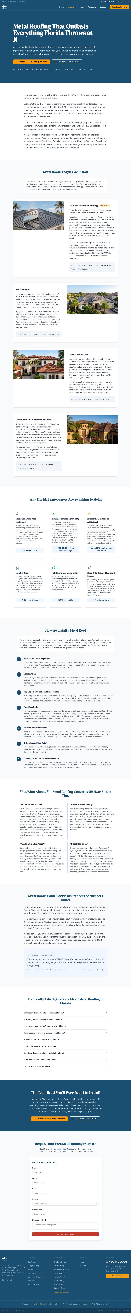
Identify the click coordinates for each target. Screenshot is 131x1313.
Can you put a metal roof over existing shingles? (65, 1026)
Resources (92, 7)
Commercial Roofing (35, 1277)
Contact (103, 7)
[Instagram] (11, 1280)
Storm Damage (33, 1284)
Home (61, 7)
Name (34, 1168)
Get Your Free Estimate (65, 1234)
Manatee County (60, 1277)
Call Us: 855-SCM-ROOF (67, 61)
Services (72, 7)
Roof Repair (32, 1281)
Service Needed (37, 1210)
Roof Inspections (34, 1262)
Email (34, 1189)
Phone (34, 1178)
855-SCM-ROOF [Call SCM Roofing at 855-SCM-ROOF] (108, 2)
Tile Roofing (32, 1273)
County (35, 1199)
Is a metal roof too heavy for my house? (65, 1039)
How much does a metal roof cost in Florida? (65, 1012)
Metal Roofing (33, 1269)
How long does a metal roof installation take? (65, 1052)
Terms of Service (114, 1310)
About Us (83, 1262)
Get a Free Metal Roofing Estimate (31, 61)
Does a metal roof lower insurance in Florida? (65, 1032)
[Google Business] (7, 1280)
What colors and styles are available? (65, 1046)
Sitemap (126, 1310)
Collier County (59, 1266)
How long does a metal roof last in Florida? (65, 1019)
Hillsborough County (61, 1269)
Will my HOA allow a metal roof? (65, 1066)
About (82, 7)
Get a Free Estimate (119, 7)
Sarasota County (60, 1288)
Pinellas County (59, 1284)
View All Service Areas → (61, 1292)
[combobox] (65, 1204)
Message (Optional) (39, 1220)
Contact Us (84, 1269)
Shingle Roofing (33, 1266)
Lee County (58, 1273)
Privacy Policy (101, 1310)
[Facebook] (3, 1280)
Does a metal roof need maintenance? (65, 1059)
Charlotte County (60, 1262)
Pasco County (59, 1281)
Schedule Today (123, 2)
